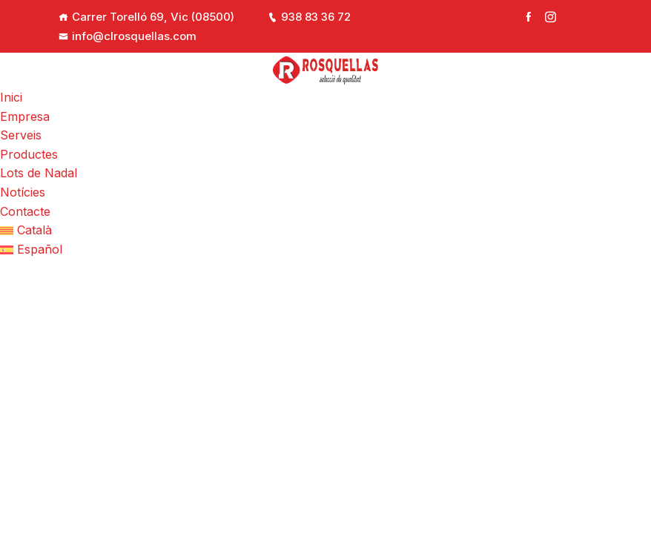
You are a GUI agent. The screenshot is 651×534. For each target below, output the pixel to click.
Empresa (25, 116)
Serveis (21, 135)
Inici (11, 97)
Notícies (22, 192)
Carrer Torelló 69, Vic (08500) (153, 17)
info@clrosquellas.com (127, 36)
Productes (29, 154)
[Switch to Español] (325, 250)
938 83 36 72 (309, 17)
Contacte (25, 211)
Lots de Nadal (38, 172)
